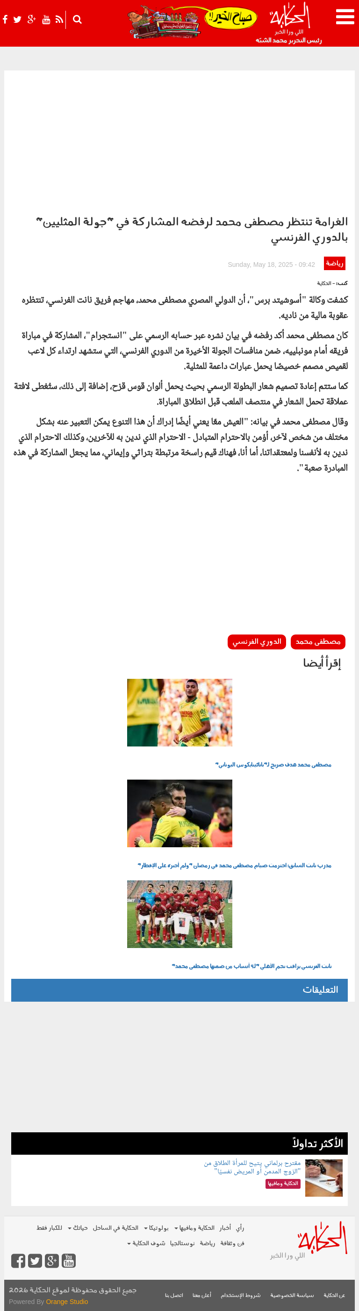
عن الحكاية (334, 1296)
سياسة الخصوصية (292, 1296)
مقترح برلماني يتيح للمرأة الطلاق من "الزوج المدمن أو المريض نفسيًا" (252, 1167)
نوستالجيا (182, 1243)
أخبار (225, 1228)
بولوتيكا (156, 1228)
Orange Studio (67, 1301)
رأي (240, 1228)
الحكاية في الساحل (115, 1228)
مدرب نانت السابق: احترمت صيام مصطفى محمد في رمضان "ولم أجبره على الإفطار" (234, 866)
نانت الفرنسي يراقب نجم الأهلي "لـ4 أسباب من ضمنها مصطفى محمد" (251, 966)
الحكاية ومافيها (194, 1228)
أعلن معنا (202, 1296)
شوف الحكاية (146, 1243)
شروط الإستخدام (241, 1296)
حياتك (78, 1228)
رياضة (334, 264)
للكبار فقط (49, 1228)
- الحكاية (326, 284)
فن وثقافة (232, 1243)
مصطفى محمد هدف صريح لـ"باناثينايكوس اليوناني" (273, 765)
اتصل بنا (174, 1296)
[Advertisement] (179, 140)
